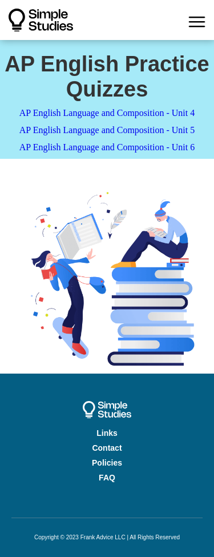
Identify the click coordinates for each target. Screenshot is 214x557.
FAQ (107, 477)
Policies (107, 462)
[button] (197, 20)
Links (107, 433)
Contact (107, 447)
